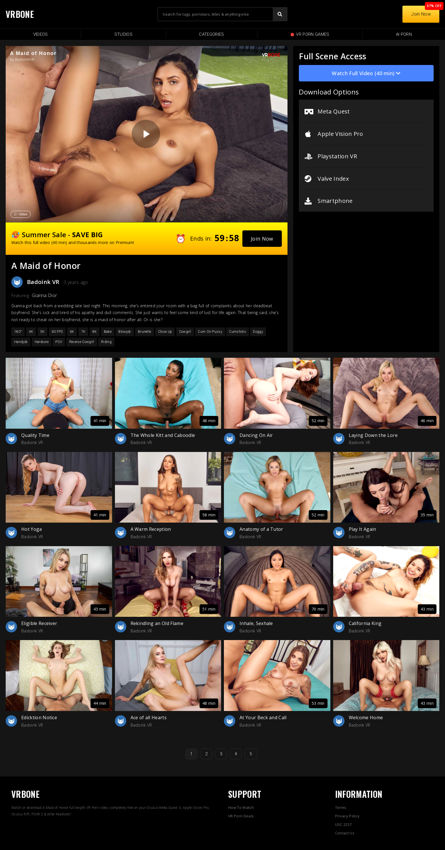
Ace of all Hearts (149, 717)
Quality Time (35, 435)
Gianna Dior (44, 295)
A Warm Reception (151, 529)
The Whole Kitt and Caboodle (163, 435)
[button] (262, 238)
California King (365, 623)
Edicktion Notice (39, 717)
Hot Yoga (31, 529)
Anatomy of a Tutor (261, 529)
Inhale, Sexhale (256, 623)
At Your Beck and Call (263, 717)
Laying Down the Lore (373, 435)
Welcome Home (366, 717)
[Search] (280, 14)
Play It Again (362, 529)
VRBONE (20, 14)
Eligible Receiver (39, 623)
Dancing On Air (256, 435)
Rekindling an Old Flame (157, 623)
